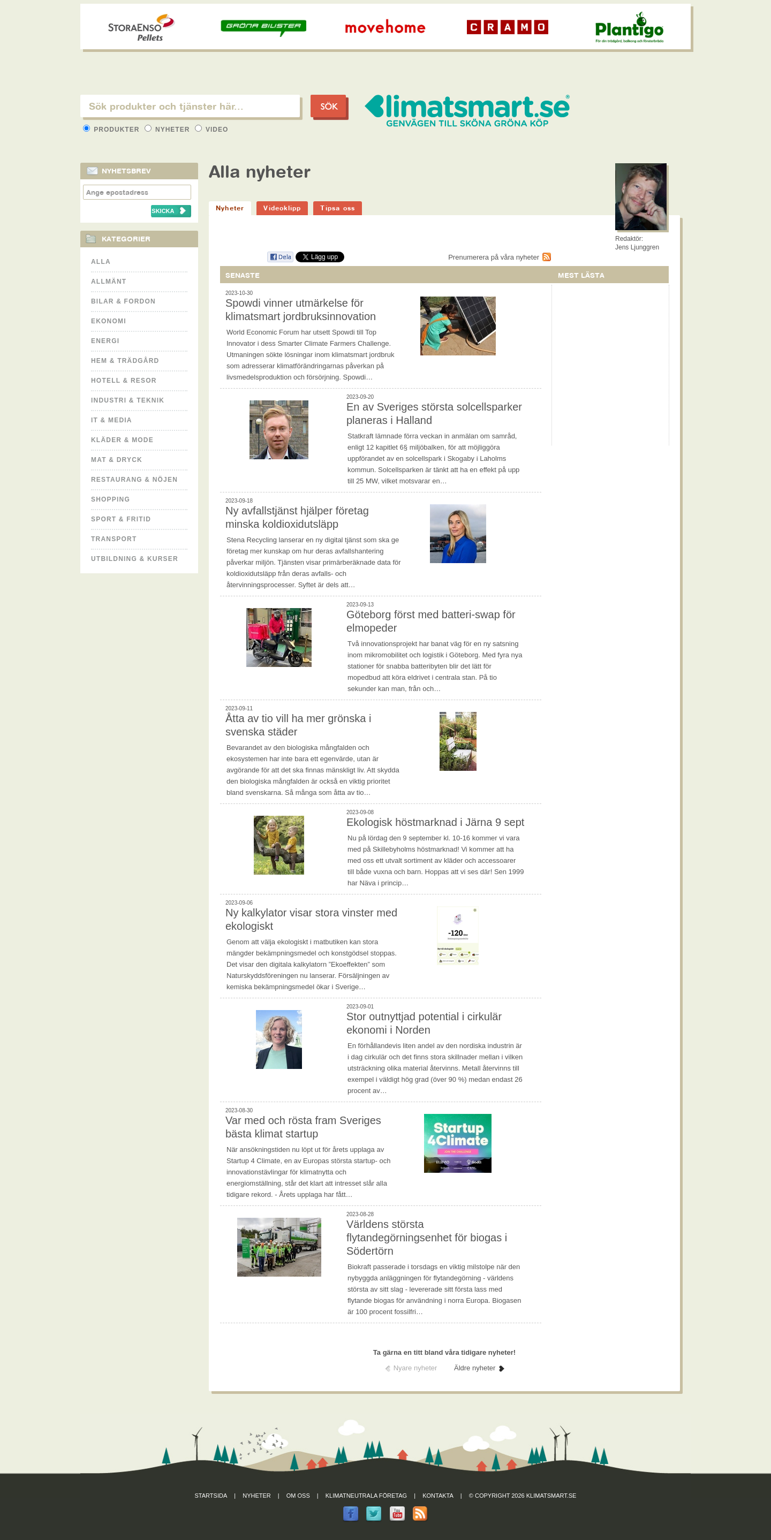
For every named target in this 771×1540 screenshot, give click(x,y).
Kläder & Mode (122, 440)
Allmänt (108, 281)
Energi (105, 341)
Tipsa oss (337, 208)
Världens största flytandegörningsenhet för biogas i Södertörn (426, 1237)
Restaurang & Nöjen (134, 479)
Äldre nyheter (474, 1368)
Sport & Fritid (121, 519)
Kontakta (437, 1495)
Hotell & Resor (124, 380)
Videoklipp (282, 208)
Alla (101, 261)
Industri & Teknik (127, 400)
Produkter (112, 129)
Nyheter (168, 129)
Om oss (298, 1495)
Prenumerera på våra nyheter (493, 257)
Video (212, 129)
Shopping (110, 499)
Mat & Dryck (116, 460)
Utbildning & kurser (134, 559)
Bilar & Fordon (123, 301)
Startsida (211, 1495)
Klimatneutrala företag (366, 1495)
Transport (114, 539)
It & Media (111, 420)
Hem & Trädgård (125, 361)
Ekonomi (108, 321)
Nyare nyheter (415, 1368)
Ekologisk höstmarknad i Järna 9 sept (435, 822)
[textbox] (190, 106)
